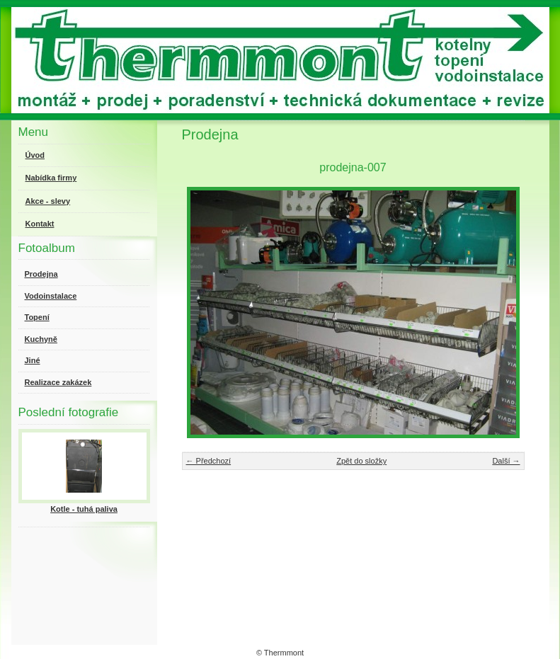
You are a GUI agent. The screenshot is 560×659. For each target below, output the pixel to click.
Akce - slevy (48, 201)
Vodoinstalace (51, 296)
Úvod (35, 155)
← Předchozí (209, 461)
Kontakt (40, 223)
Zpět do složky (361, 461)
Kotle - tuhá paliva (84, 509)
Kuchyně (41, 339)
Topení (37, 317)
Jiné (32, 360)
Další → (506, 461)
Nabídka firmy (51, 177)
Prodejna (41, 274)
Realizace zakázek (58, 382)
